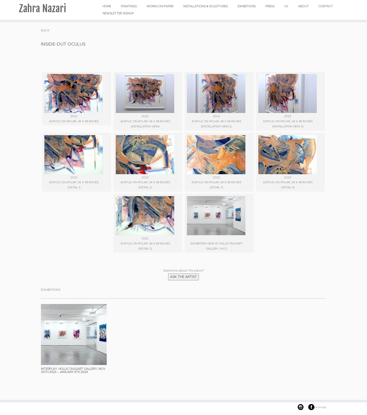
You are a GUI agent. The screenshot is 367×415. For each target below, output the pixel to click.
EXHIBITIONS (247, 6)
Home (107, 6)
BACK (45, 30)
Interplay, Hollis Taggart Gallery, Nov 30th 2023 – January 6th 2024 (73, 370)
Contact (326, 6)
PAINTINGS (129, 6)
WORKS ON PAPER (160, 6)
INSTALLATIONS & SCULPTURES (205, 6)
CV (286, 6)
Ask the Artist (183, 277)
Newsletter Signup (118, 13)
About (303, 6)
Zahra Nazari (42, 8)
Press (269, 6)
